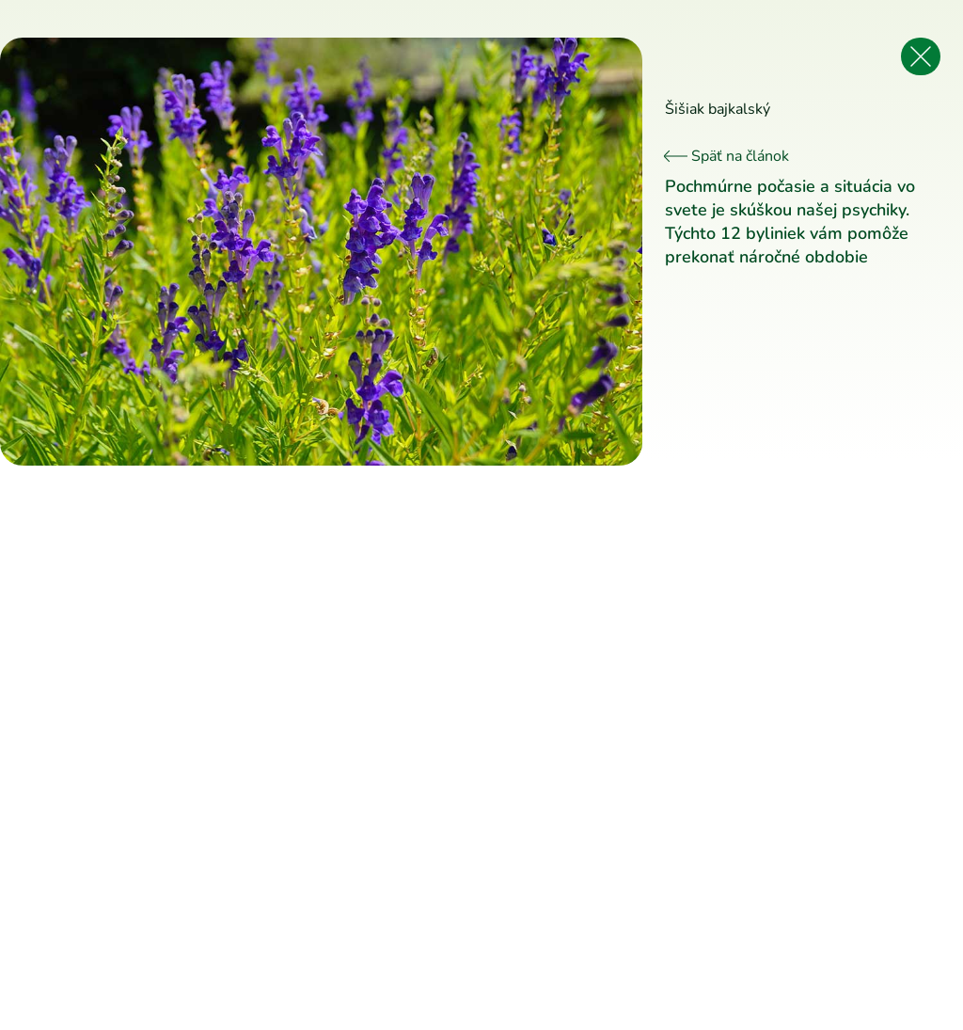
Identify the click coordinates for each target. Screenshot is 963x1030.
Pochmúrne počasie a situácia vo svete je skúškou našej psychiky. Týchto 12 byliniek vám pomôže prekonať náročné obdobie (790, 222)
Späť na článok (727, 156)
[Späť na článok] (920, 56)
